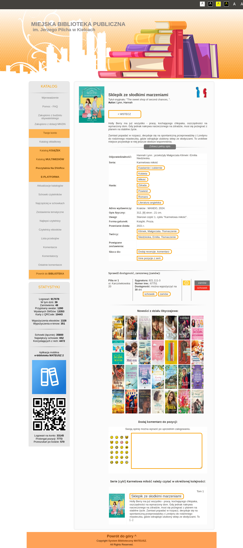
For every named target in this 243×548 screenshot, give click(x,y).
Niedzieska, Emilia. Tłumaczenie (157, 237)
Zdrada (142, 185)
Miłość (142, 179)
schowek (149, 293)
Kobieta (142, 173)
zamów (164, 293)
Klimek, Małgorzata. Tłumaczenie (157, 231)
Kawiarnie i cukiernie (150, 167)
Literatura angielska (149, 202)
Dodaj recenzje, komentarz (153, 251)
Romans (143, 196)
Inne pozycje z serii (149, 258)
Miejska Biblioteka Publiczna (78, 24)
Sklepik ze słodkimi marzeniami (156, 496)
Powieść (143, 191)
